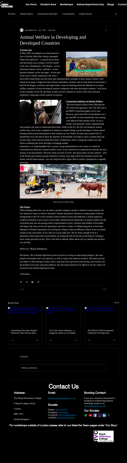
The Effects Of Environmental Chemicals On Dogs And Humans (101, 331)
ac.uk (102, 406)
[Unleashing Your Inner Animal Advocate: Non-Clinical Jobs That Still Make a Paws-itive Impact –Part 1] (25, 316)
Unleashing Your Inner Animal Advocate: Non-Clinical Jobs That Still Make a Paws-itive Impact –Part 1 (24, 331)
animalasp (64, 412)
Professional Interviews (47, 14)
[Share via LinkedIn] (32, 282)
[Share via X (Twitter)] (27, 282)
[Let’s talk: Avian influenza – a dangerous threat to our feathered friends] (63, 316)
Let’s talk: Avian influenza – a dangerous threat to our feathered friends (63, 331)
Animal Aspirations (67, 414)
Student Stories (85, 14)
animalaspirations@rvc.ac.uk (61, 398)
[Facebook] (95, 415)
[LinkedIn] (104, 415)
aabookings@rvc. (92, 406)
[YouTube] (90, 415)
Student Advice (26, 14)
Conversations (68, 14)
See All (116, 303)
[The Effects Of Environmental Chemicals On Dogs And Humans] (102, 316)
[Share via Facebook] (21, 282)
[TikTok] (109, 415)
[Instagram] (99, 415)
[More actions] (106, 30)
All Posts (11, 14)
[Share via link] (38, 282)
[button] (116, 14)
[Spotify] (86, 415)
